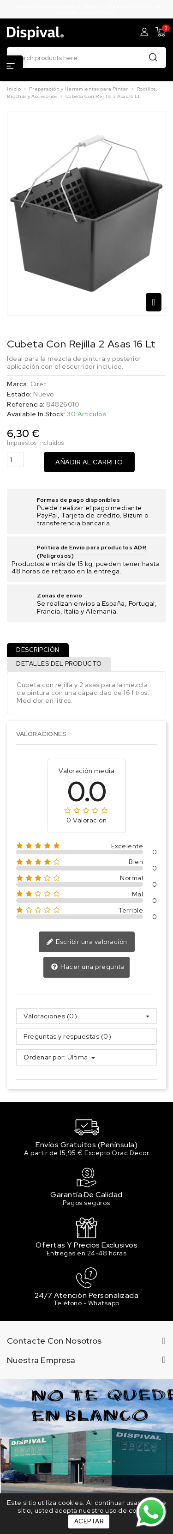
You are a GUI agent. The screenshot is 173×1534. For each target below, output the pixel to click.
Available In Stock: (36, 414)
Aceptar (89, 1521)
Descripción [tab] (38, 650)
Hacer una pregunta (88, 967)
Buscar (153, 57)
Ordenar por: (45, 1057)
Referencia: (26, 404)
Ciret (38, 384)
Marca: (18, 384)
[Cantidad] (15, 459)
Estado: (19, 394)
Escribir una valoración (86, 942)
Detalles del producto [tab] (59, 664)
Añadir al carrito (89, 462)
